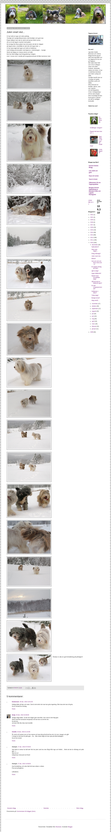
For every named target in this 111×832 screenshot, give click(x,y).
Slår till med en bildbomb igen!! (96, 282)
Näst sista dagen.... (94, 250)
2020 (92, 220)
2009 (92, 332)
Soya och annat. (94, 176)
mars (93, 324)
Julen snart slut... (96, 256)
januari (94, 329)
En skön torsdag (100, 120)
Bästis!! (93, 258)
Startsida (46, 808)
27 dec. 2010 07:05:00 (24, 747)
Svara (13, 709)
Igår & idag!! (95, 271)
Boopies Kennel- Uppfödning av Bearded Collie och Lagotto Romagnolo (95, 191)
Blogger (70, 827)
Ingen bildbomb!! (96, 273)
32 (91, 202)
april (93, 321)
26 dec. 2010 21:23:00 (23, 732)
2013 (92, 235)
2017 (92, 225)
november (95, 303)
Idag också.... (95, 300)
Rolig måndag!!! (96, 253)
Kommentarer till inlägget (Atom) (26, 811)
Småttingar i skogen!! (96, 128)
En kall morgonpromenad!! (96, 287)
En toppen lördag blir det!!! (96, 267)
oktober (94, 306)
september (95, 308)
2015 (92, 230)
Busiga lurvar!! (95, 298)
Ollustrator (58, 827)
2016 (92, 227)
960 (89, 202)
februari (94, 326)
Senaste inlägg (11, 808)
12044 (90, 200)
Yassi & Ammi (93, 179)
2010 (92, 242)
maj (93, 319)
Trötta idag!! (94, 295)
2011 (92, 240)
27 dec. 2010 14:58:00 (24, 763)
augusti (94, 311)
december (95, 244)
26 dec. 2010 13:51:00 (26, 702)
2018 (92, 222)
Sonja (14, 715)
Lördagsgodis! (100, 151)
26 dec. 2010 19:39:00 (22, 715)
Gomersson (15, 702)
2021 (92, 217)
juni (93, 316)
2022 (92, 214)
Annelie (14, 732)
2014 (92, 232)
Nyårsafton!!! (95, 247)
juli (93, 313)
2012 (92, 237)
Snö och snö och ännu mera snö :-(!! (96, 262)
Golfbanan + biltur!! (95, 292)
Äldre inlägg (79, 808)
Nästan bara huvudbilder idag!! (95, 277)
